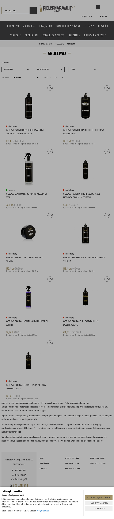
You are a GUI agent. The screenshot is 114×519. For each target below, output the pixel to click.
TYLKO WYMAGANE (99, 503)
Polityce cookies (43, 510)
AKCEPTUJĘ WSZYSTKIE (98, 497)
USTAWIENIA (99, 508)
